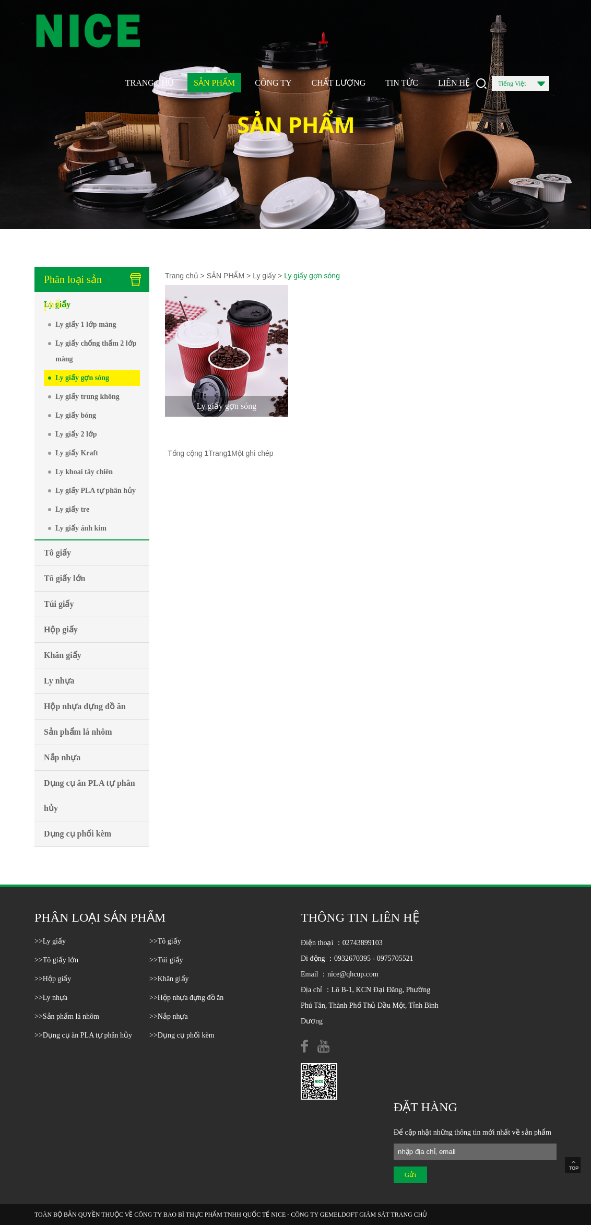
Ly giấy (57, 304)
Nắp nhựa (62, 757)
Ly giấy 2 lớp (76, 434)
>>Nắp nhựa (168, 1016)
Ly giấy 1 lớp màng (85, 324)
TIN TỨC (401, 82)
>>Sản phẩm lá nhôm (66, 1016)
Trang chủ (181, 276)
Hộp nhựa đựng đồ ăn (85, 706)
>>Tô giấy (165, 941)
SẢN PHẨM (214, 82)
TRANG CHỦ (149, 82)
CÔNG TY (273, 82)
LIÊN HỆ (454, 82)
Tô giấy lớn (64, 578)
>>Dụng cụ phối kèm (182, 1035)
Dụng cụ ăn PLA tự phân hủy (89, 795)
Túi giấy (59, 603)
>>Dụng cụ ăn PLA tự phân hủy (83, 1035)
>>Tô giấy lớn (56, 960)
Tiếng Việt (521, 85)
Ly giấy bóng (75, 415)
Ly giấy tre (72, 509)
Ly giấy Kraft (76, 453)
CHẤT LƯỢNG (339, 82)
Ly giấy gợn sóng (82, 378)
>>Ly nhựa (50, 998)
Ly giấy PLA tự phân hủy (95, 490)
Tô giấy (57, 552)
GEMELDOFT (339, 1214)
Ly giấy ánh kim (81, 528)
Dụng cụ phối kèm (77, 833)
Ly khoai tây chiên (84, 472)
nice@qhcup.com (353, 974)
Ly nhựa (59, 680)
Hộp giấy (61, 629)
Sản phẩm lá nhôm (78, 731)
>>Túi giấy (166, 960)
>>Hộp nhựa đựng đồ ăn (186, 998)
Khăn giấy (62, 655)
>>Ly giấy (50, 941)
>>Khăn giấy (169, 979)
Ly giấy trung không (87, 397)
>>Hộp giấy (52, 979)
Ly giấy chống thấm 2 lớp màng (96, 351)
